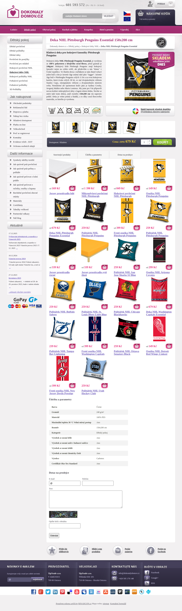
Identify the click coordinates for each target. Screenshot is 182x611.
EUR (127, 19)
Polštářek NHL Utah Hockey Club (93, 392)
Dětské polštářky (17, 50)
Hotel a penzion (108, 29)
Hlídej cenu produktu (97, 553)
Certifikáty (16, 205)
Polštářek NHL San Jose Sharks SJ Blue (125, 273)
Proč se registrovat (20, 133)
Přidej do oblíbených (64, 553)
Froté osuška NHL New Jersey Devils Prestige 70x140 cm (62, 392)
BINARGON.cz (84, 607)
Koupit (162, 142)
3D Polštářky (15, 89)
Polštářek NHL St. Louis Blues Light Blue (94, 313)
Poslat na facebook (162, 553)
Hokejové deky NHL (90, 46)
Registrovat (37, 582)
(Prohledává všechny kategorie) (156, 110)
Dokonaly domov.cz (58, 46)
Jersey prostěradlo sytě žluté (94, 273)
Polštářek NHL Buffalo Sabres (62, 313)
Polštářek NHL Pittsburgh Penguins (157, 234)
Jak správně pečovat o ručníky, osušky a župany (23, 186)
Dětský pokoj (73, 46)
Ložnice (15, 29)
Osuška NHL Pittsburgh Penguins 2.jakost (157, 194)
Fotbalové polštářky (18, 85)
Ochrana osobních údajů (22, 146)
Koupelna (90, 29)
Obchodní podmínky (21, 103)
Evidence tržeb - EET (21, 142)
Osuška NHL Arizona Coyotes (158, 273)
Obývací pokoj (51, 29)
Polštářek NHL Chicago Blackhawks (127, 313)
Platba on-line (18, 124)
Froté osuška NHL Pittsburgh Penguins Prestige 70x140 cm (125, 234)
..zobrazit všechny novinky (20, 292)
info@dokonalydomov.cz (125, 576)
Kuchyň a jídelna (71, 29)
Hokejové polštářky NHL (21, 76)
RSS (149, 586)
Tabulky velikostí (19, 209)
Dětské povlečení (17, 46)
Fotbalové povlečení (19, 80)
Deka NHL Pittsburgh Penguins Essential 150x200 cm (61, 234)
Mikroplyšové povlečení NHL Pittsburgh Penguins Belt (95, 194)
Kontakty (15, 137)
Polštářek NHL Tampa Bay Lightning (61, 352)
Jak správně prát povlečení (23, 164)
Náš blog (15, 218)
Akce (138, 29)
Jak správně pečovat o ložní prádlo (24, 178)
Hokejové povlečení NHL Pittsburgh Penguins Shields (124, 194)
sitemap (106, 607)
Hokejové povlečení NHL (21, 68)
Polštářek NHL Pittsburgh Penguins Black (93, 234)
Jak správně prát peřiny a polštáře (23, 170)
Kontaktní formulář (118, 607)
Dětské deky (15, 55)
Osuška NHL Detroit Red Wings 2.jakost (157, 352)
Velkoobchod (17, 129)
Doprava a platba (19, 111)
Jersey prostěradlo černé (59, 273)
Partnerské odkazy (20, 213)
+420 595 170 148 (122, 582)
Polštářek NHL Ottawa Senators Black (126, 352)
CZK (127, 13)
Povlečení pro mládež (19, 63)
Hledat (108, 16)
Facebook (151, 576)
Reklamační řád (18, 107)
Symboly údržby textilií (22, 160)
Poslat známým (128, 553)
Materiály (16, 201)
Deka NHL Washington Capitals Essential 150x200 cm (159, 313)
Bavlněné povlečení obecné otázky (24, 194)
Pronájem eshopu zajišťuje (67, 607)
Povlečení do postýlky (19, 59)
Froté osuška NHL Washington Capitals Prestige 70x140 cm (93, 352)
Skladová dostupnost (21, 120)
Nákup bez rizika (19, 116)
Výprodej (126, 29)
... (17, 248)
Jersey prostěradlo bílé (61, 193)
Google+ (151, 581)
